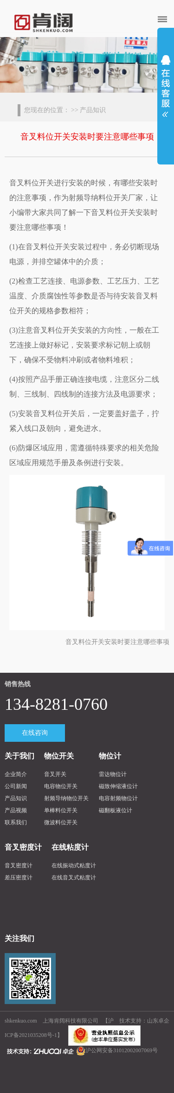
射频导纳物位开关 (66, 798)
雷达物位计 (113, 774)
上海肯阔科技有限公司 (70, 1020)
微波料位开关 (60, 822)
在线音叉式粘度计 (74, 877)
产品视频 (16, 810)
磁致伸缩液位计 (118, 786)
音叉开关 (55, 774)
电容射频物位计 (118, 798)
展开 (165, 83)
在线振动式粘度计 (74, 865)
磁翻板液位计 (115, 810)
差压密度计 (18, 877)
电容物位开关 (60, 786)
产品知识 (16, 798)
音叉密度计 (18, 865)
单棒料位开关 (60, 810)
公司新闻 (16, 786)
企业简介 (16, 774)
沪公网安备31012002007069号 (121, 1050)
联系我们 (16, 822)
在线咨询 (35, 732)
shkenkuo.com (22, 1020)
